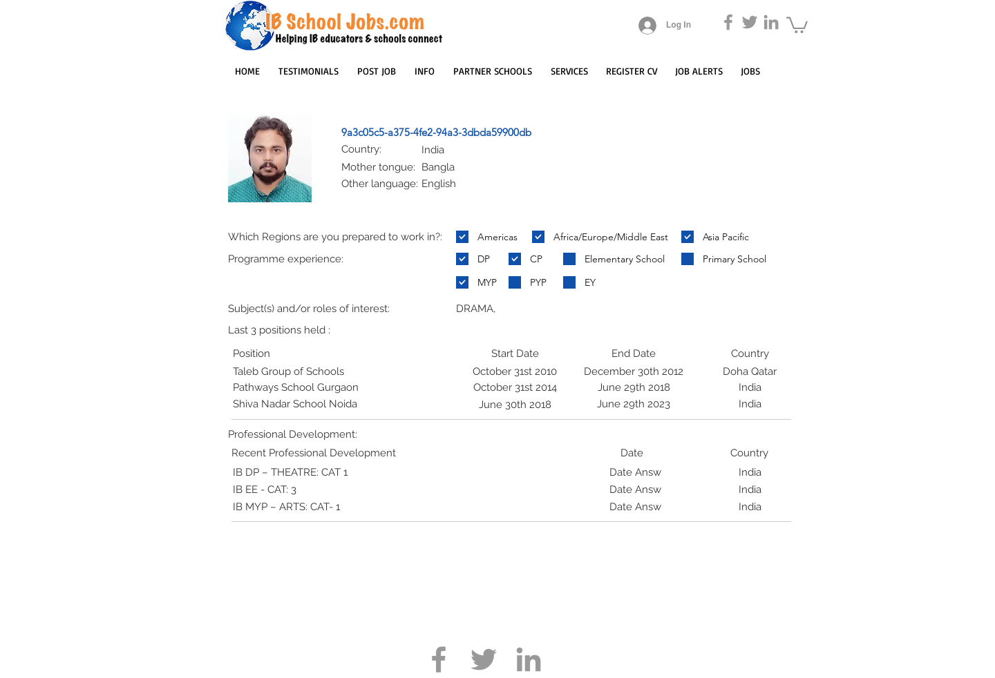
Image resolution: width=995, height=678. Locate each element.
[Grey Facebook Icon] (728, 22)
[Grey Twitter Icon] (749, 22)
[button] (797, 24)
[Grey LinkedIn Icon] (771, 22)
